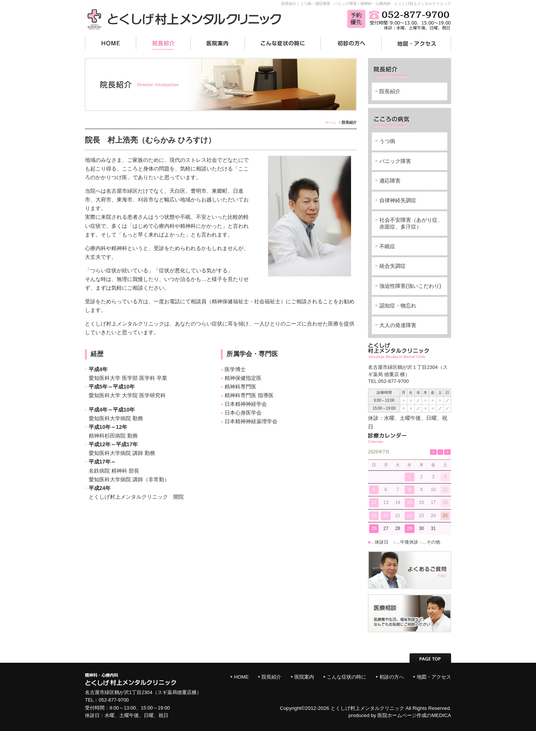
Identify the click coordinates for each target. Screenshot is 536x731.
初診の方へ (391, 677)
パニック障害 (395, 161)
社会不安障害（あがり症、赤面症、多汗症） (411, 223)
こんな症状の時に (346, 677)
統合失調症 (392, 266)
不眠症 (387, 246)
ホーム (330, 122)
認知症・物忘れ (397, 306)
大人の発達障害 (397, 325)
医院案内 (304, 677)
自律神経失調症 (397, 200)
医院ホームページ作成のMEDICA (414, 715)
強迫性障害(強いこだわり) (410, 286)
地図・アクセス (434, 677)
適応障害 (389, 181)
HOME (241, 677)
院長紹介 (389, 91)
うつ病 (387, 141)
